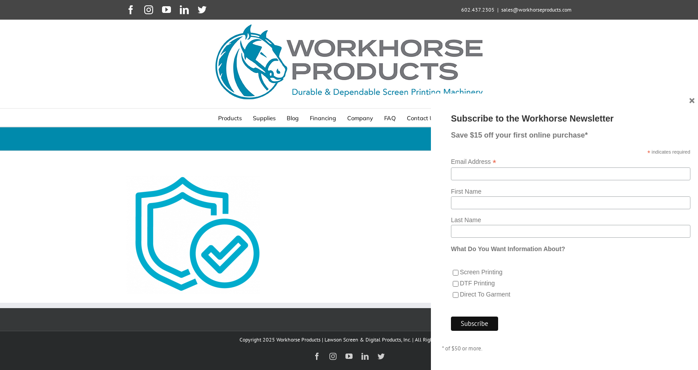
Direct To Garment (485, 303)
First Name (466, 200)
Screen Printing (481, 281)
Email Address (473, 171)
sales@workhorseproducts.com (536, 9)
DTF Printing (477, 292)
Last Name (466, 229)
